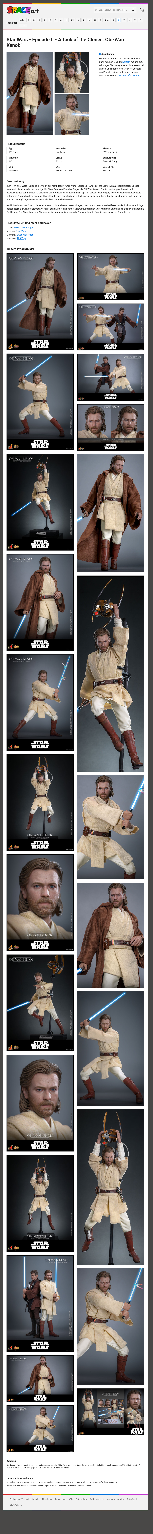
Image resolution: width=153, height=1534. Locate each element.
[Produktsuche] (112, 10)
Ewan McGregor (25, 234)
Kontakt (126, 62)
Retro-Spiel (132, 1499)
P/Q (107, 20)
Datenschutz (81, 1499)
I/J (72, 20)
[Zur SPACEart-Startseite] (23, 10)
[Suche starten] (133, 10)
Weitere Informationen (130, 75)
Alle (22, 20)
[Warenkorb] (141, 10)
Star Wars (21, 231)
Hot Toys (21, 238)
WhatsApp (27, 227)
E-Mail (17, 227)
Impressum (60, 1499)
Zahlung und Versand (19, 1499)
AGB (71, 1499)
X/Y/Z (23, 25)
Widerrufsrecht (97, 1499)
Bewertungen (16, 1505)
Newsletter (47, 1499)
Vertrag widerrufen (115, 1499)
